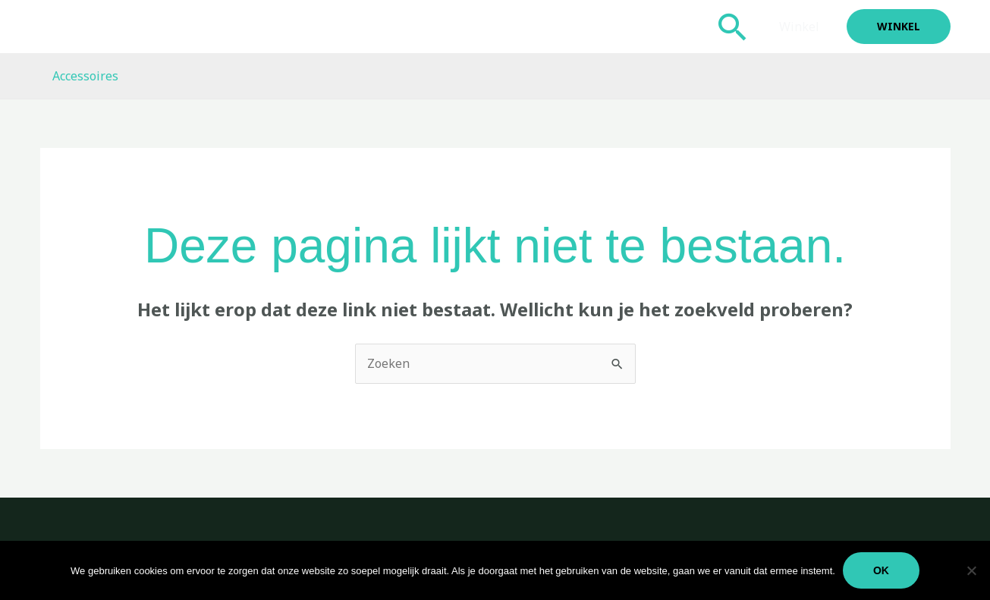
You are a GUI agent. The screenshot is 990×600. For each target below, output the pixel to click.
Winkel (799, 26)
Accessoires (85, 76)
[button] (733, 27)
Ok (881, 570)
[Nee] (971, 570)
